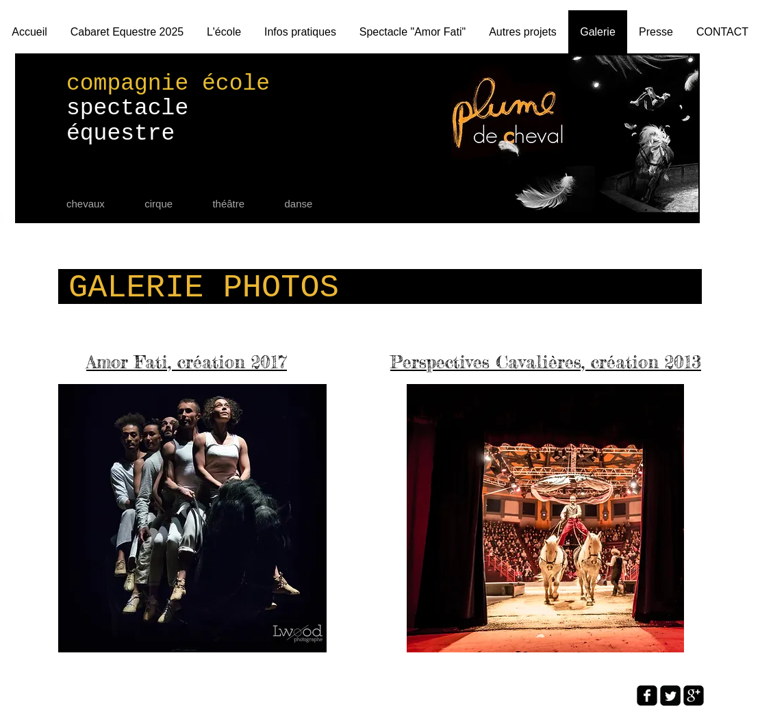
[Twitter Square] (670, 695)
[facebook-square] (647, 695)
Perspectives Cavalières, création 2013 (545, 361)
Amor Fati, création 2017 (186, 361)
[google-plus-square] (693, 695)
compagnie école (168, 84)
